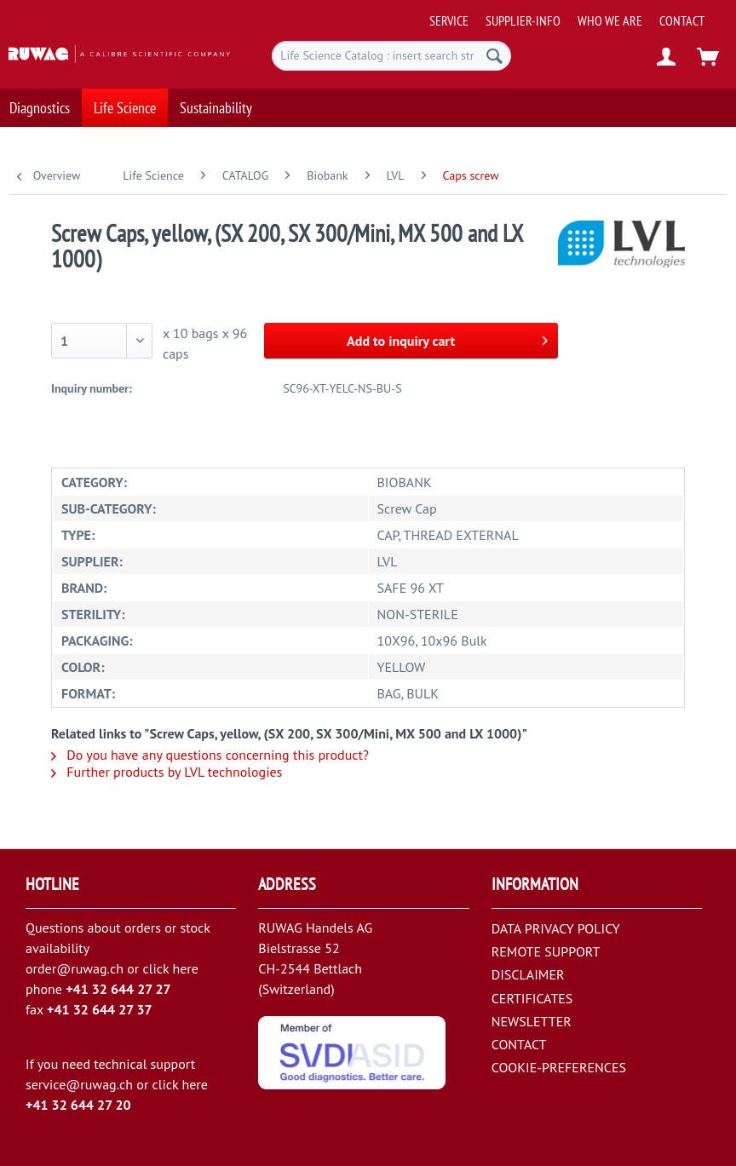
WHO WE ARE (610, 20)
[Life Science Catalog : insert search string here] (391, 56)
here (185, 968)
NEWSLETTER (532, 1021)
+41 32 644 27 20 (78, 1104)
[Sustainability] (216, 107)
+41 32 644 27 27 (118, 988)
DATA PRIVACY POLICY (556, 928)
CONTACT (681, 20)
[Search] (494, 56)
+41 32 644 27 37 (99, 1009)
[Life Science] (125, 107)
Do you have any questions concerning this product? (210, 754)
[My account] (667, 58)
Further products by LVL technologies (166, 771)
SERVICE (449, 20)
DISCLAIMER (528, 974)
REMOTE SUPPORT (546, 951)
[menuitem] (577, 14)
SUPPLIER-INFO (523, 20)
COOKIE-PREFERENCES (559, 1067)
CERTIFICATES (532, 998)
